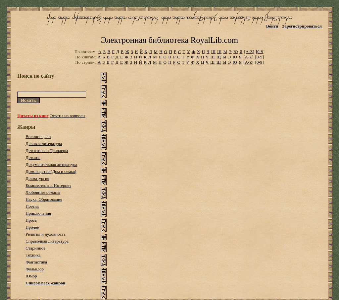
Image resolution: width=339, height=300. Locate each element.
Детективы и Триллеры (46, 150)
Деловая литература (43, 143)
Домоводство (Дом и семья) (50, 171)
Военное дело (38, 136)
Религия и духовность (45, 234)
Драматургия (37, 178)
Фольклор (34, 268)
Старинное (35, 248)
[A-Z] (249, 51)
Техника (32, 255)
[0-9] (260, 51)
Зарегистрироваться (301, 26)
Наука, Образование (43, 199)
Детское (32, 157)
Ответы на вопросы (67, 115)
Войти (272, 26)
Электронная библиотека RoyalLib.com (169, 40)
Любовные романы (42, 192)
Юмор (31, 275)
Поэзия (32, 206)
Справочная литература (47, 241)
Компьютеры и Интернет (48, 185)
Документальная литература (51, 164)
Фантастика (36, 262)
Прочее (32, 227)
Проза (30, 220)
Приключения (38, 213)
